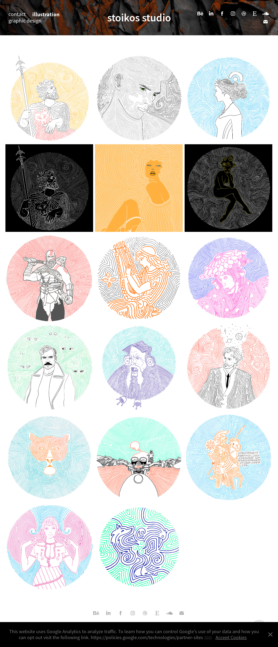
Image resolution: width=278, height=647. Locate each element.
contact (17, 14)
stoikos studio (139, 18)
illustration (45, 14)
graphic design (25, 20)
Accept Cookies (231, 637)
